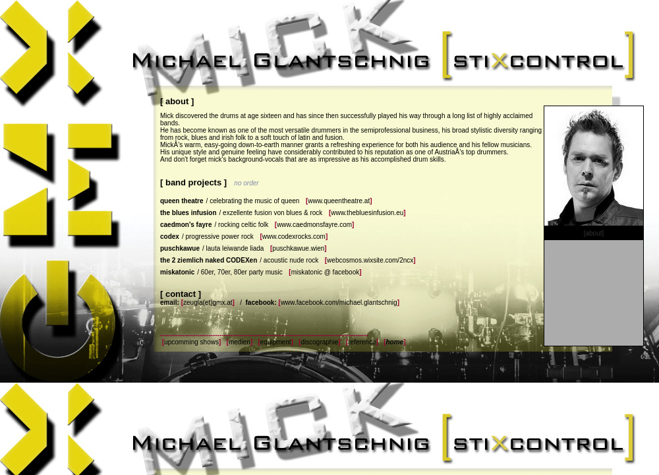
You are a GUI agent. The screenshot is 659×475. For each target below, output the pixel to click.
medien (239, 342)
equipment (275, 342)
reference (362, 342)
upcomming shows (191, 342)
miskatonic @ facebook (325, 272)
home (394, 342)
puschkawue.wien (298, 248)
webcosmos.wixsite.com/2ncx (370, 260)
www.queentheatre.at (339, 201)
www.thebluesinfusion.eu (367, 212)
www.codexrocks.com (294, 236)
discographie (319, 342)
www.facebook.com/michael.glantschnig (339, 302)
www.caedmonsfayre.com (314, 224)
